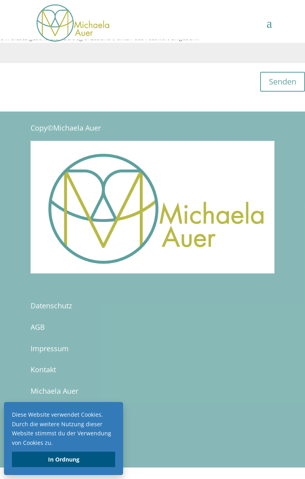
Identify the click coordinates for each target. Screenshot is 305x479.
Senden (282, 81)
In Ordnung (63, 459)
